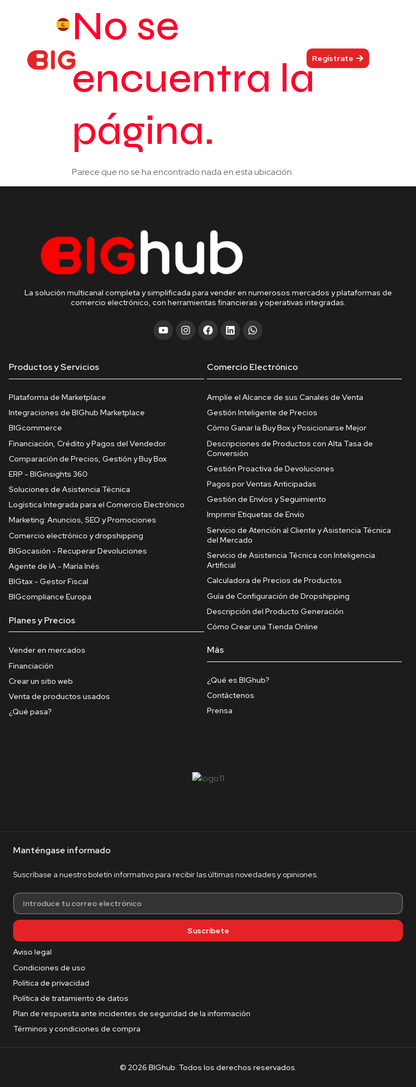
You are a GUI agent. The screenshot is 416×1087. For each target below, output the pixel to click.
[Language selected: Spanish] (79, 24)
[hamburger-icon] (222, 58)
